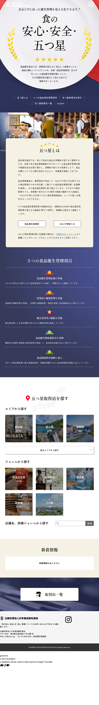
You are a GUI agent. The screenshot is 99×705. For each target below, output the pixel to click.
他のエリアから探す (49, 450)
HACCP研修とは (67, 223)
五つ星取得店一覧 (43, 103)
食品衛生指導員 (32, 223)
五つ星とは (22, 97)
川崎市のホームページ (66, 234)
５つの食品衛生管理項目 (45, 97)
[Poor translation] (6, 665)
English (60, 103)
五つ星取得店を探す (72, 97)
